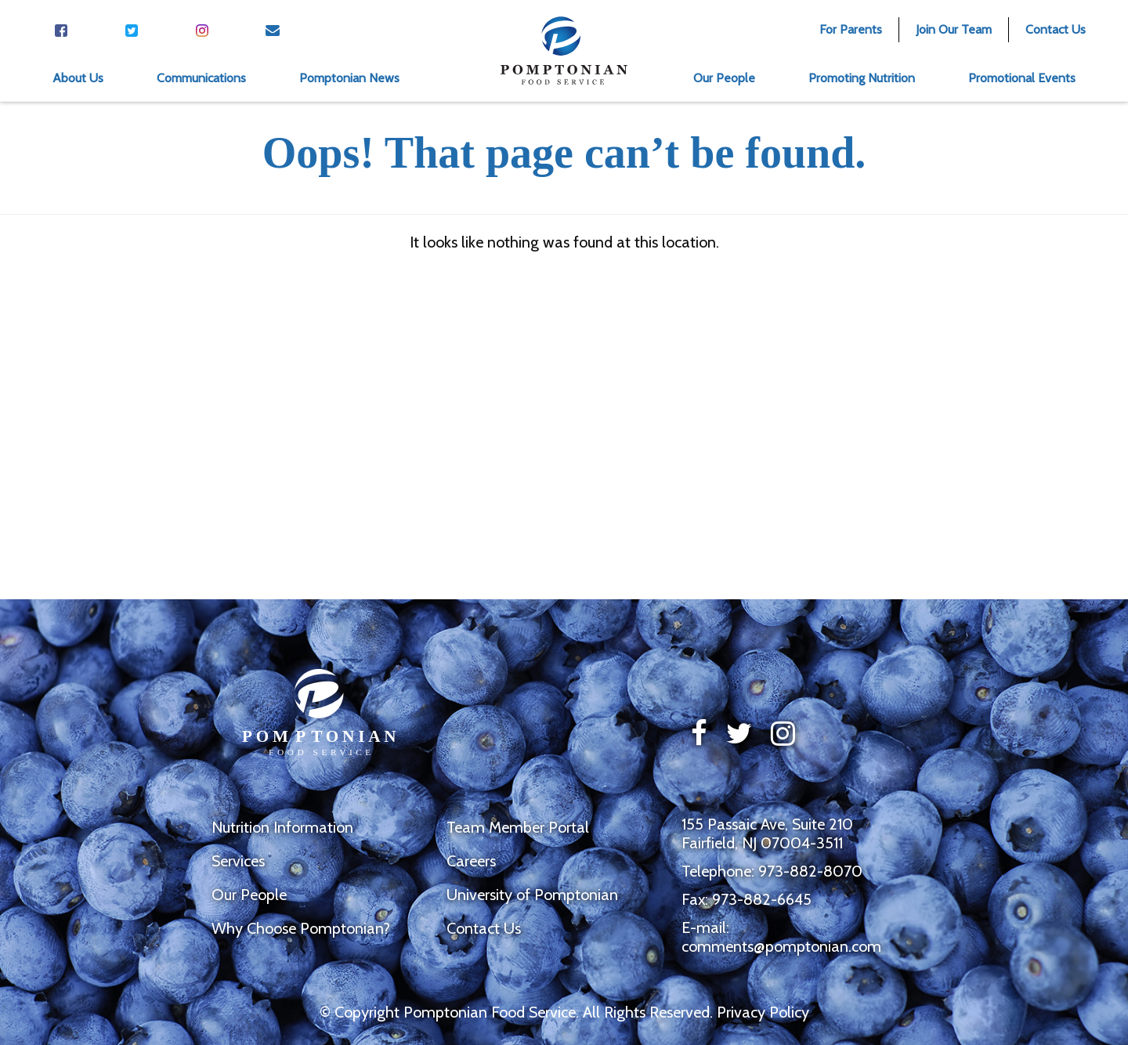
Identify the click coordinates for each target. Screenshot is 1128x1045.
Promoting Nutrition (861, 78)
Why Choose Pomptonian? (301, 928)
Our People (724, 78)
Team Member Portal (517, 827)
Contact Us (1055, 29)
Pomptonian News (349, 78)
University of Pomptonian (532, 894)
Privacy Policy (763, 1012)
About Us (77, 78)
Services (238, 861)
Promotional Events (1022, 78)
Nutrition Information (282, 827)
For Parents (850, 29)
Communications (201, 78)
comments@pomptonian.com (781, 946)
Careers (471, 861)
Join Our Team (954, 29)
